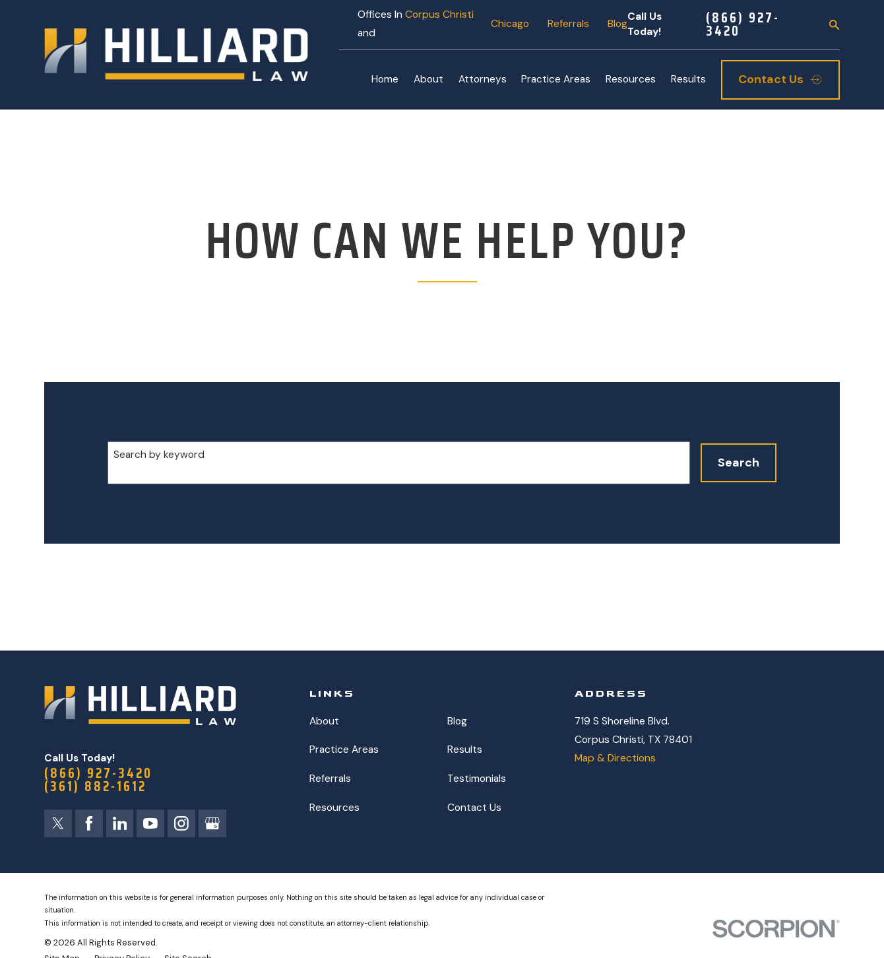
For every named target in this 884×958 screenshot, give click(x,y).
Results (464, 749)
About (324, 721)
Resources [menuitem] (631, 79)
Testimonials (476, 778)
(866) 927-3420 (743, 25)
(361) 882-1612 (95, 787)
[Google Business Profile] (212, 823)
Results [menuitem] (688, 79)
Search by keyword (159, 454)
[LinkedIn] (120, 823)
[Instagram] (181, 823)
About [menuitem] (428, 79)
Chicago (510, 23)
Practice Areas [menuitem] (555, 79)
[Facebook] (89, 823)
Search (738, 462)
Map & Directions (615, 758)
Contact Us (474, 807)
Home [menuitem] (384, 79)
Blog (617, 23)
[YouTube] (150, 823)
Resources (334, 807)
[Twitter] (58, 823)
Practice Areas (344, 749)
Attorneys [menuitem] (482, 79)
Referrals (568, 23)
